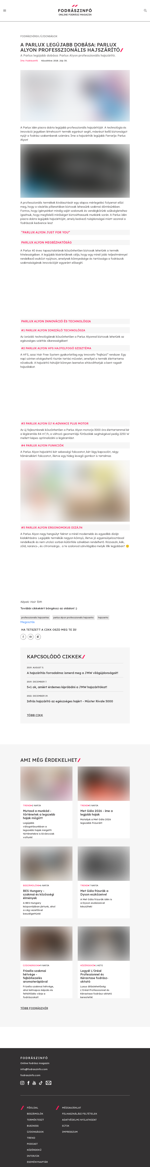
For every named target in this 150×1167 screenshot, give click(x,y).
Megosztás (27, 622)
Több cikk (35, 715)
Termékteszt (35, 1119)
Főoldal (32, 1107)
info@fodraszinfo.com (34, 1069)
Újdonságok (49, 36)
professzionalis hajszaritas (35, 617)
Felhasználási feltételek (79, 1113)
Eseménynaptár (37, 1161)
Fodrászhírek (29, 36)
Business (33, 1125)
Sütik (65, 1125)
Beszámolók (35, 1113)
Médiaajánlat (71, 1107)
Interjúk (33, 1155)
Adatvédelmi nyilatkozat (79, 1119)
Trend (31, 1137)
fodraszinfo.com (30, 1075)
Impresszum (70, 1131)
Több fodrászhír (34, 1008)
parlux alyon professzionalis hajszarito (73, 617)
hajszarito (103, 617)
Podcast (32, 1143)
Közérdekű (34, 1149)
